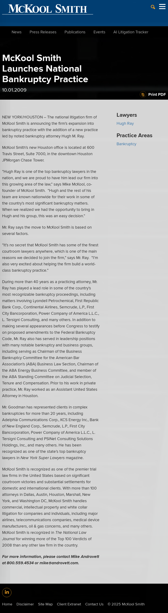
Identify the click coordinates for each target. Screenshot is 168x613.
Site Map (45, 604)
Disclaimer (25, 604)
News (17, 32)
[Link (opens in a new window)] (6, 592)
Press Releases (43, 32)
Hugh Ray (125, 123)
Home (7, 604)
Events (99, 32)
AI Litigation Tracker (130, 32)
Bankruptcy (126, 144)
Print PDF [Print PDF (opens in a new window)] (157, 94)
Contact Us (94, 604)
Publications (75, 32)
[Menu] (162, 8)
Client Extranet (69, 604)
